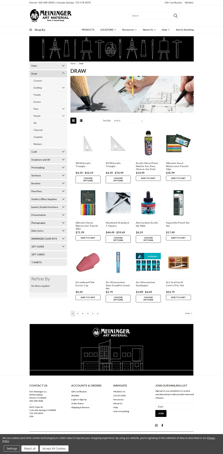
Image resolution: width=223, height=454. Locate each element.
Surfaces (36, 175)
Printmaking (38, 167)
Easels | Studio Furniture (44, 207)
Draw (34, 73)
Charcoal (38, 130)
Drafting (38, 87)
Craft (34, 151)
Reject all (30, 448)
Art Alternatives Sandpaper (145, 284)
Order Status (77, 403)
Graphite (38, 137)
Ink (35, 123)
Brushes (35, 183)
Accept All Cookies (54, 448)
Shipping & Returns (80, 407)
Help (166, 29)
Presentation (38, 215)
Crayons (38, 80)
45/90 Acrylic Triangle (113, 165)
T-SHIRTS (36, 262)
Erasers (37, 101)
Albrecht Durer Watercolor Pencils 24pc (86, 225)
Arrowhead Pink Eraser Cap (84, 284)
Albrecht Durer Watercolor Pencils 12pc (177, 166)
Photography (38, 223)
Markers (38, 144)
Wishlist (189, 2)
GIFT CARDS (38, 254)
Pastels (37, 94)
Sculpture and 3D (40, 159)
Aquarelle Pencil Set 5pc (178, 224)
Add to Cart (148, 178)
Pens (36, 108)
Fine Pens (36, 191)
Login (74, 399)
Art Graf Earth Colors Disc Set (175, 284)
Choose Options (88, 179)
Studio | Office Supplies (44, 199)
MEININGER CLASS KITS (44, 238)
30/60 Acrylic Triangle (82, 165)
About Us (149, 29)
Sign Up (83, 399)
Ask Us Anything (185, 29)
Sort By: (107, 120)
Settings (12, 448)
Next (189, 313)
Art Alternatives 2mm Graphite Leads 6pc (118, 285)
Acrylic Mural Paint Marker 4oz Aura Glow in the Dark (147, 166)
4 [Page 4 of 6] (87, 313)
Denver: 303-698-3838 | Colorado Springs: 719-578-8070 (60, 2)
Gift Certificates (173, 2)
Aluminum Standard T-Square (117, 224)
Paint (34, 65)
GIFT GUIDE (37, 246)
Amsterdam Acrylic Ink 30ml (147, 224)
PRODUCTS (88, 29)
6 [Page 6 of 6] (97, 313)
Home (73, 64)
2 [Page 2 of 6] (77, 313)
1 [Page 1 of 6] (72, 313)
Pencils (37, 116)
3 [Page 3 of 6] (82, 313)
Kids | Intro (37, 230)
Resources (129, 29)
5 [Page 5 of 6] (92, 313)
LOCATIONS (108, 29)
